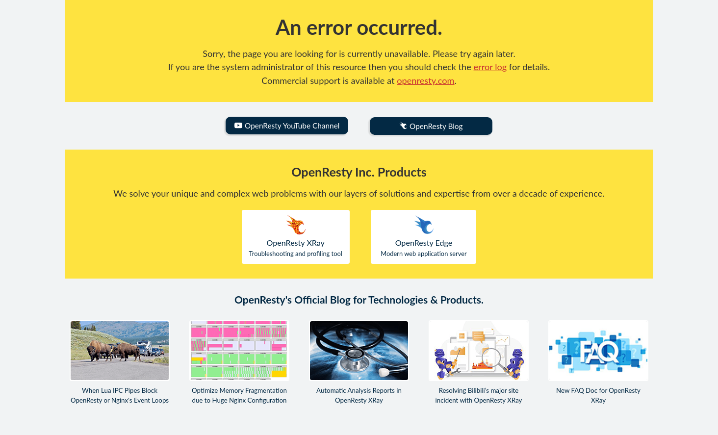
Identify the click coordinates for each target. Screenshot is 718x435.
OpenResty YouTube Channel (286, 125)
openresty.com (425, 80)
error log (490, 66)
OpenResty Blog (430, 126)
